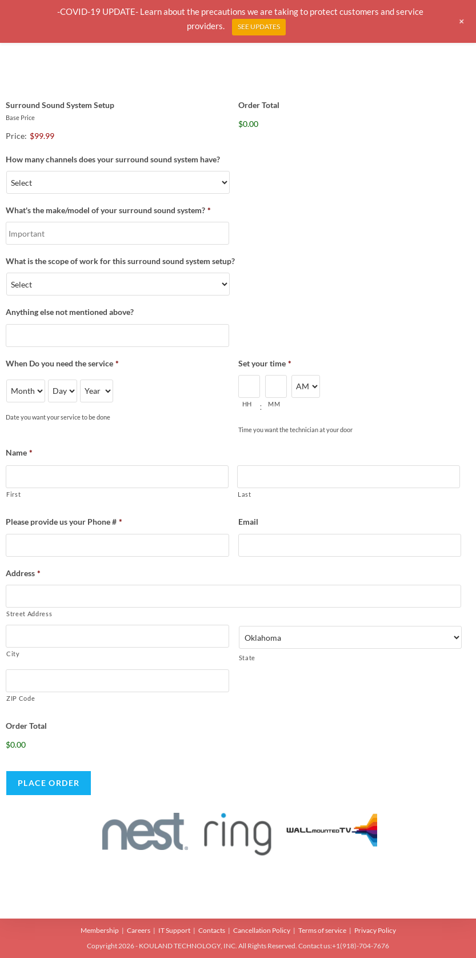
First (13, 494)
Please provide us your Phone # (64, 521)
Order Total (258, 105)
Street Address (29, 613)
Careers (138, 930)
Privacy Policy (375, 930)
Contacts (211, 930)
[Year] (96, 391)
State (247, 657)
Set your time (264, 363)
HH (247, 404)
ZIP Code (20, 698)
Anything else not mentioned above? (70, 312)
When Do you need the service (62, 363)
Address (23, 573)
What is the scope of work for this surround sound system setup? (120, 261)
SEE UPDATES (259, 26)
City (13, 653)
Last (244, 494)
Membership (100, 930)
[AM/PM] (305, 386)
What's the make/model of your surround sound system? (108, 210)
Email (248, 521)
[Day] (62, 391)
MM (274, 404)
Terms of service (322, 930)
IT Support (174, 930)
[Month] (25, 391)
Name (19, 452)
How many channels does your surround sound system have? (113, 159)
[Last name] (348, 476)
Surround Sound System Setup (60, 105)
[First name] (117, 476)
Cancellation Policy (261, 930)
